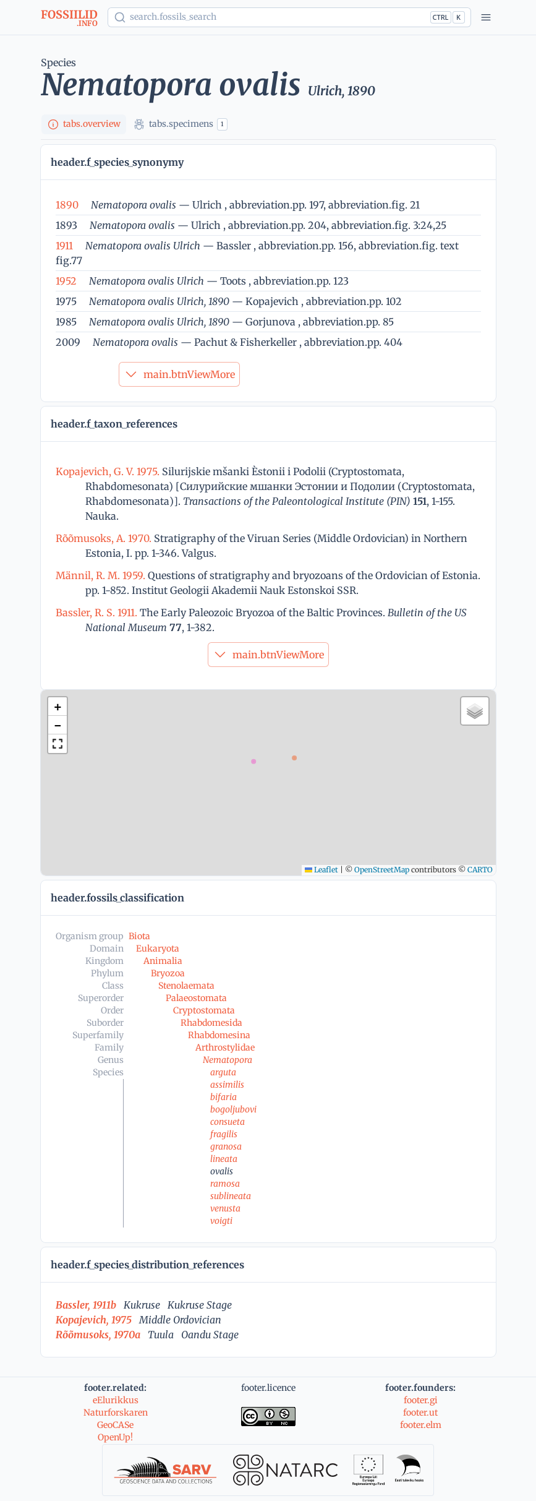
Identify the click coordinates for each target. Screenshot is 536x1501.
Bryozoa (168, 973)
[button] (57, 706)
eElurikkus (115, 1400)
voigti (221, 1220)
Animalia (162, 960)
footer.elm (420, 1424)
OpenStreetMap (381, 869)
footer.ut (420, 1412)
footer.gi (421, 1400)
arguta (223, 1072)
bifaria (223, 1097)
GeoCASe (115, 1424)
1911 (64, 245)
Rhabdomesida (211, 1022)
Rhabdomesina (219, 1035)
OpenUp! (115, 1437)
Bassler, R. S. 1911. (98, 612)
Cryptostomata (204, 1010)
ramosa (225, 1183)
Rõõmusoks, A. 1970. (105, 538)
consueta (227, 1121)
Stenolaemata (186, 985)
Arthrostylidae (225, 1047)
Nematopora (227, 1059)
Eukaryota (157, 948)
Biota (139, 936)
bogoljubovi (233, 1109)
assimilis (227, 1084)
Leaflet (321, 869)
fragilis (223, 1134)
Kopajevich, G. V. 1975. (109, 471)
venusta (225, 1208)
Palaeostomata (196, 998)
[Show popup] (289, 17)
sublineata (230, 1196)
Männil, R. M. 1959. (102, 575)
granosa (226, 1146)
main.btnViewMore (179, 374)
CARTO (480, 869)
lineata (223, 1158)
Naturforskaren (115, 1412)
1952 (66, 281)
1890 (67, 205)
